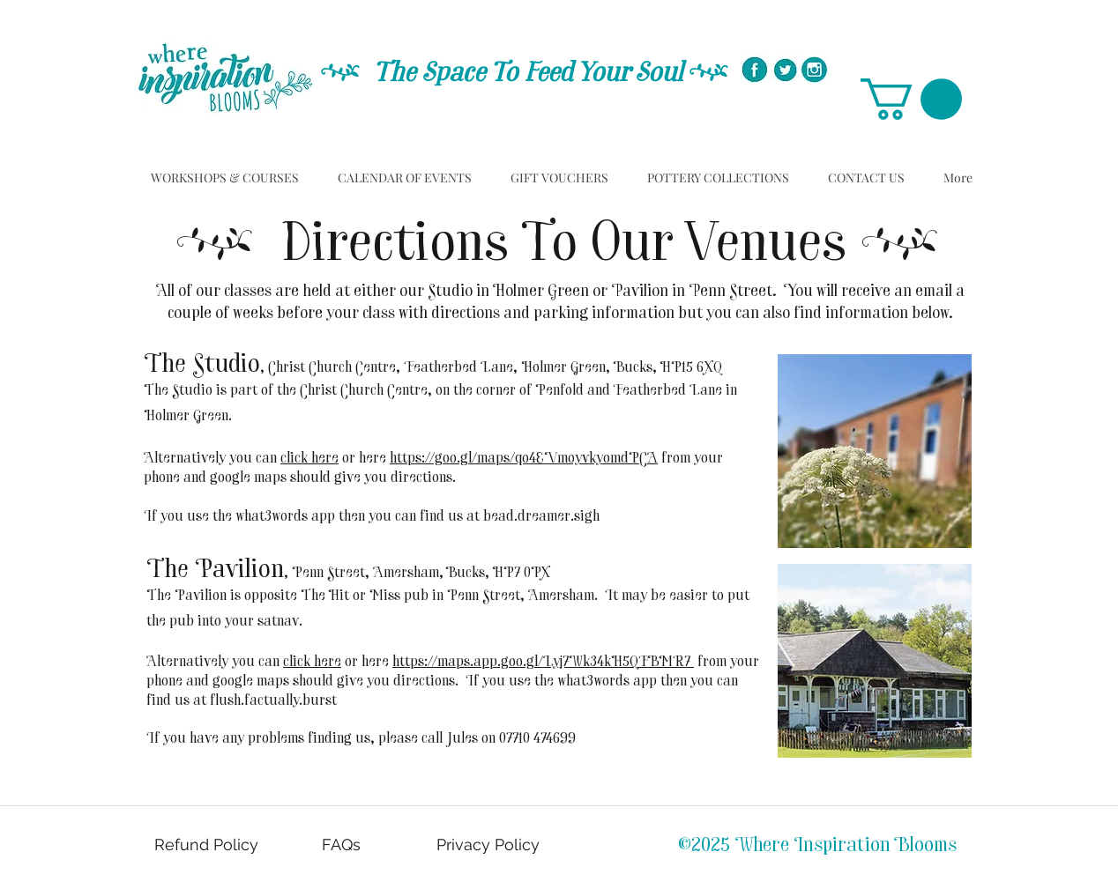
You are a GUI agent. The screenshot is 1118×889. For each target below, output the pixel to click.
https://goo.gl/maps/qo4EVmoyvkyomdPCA (524, 459)
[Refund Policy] (208, 845)
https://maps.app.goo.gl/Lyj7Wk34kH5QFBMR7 (543, 663)
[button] (911, 99)
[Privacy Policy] (489, 845)
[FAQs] (343, 845)
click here (309, 459)
